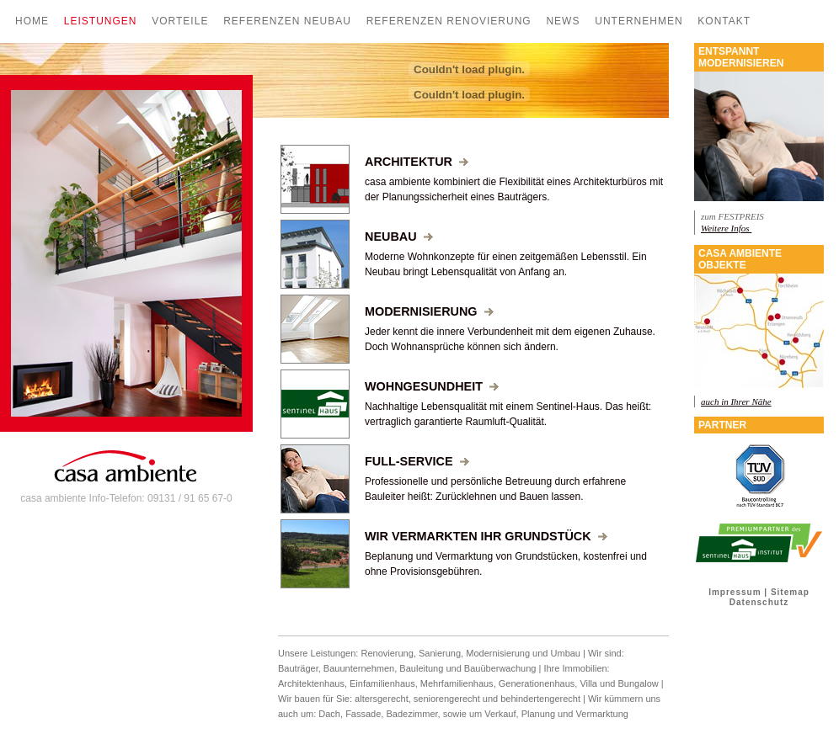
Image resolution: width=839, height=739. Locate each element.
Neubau (399, 236)
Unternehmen (638, 21)
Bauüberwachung (500, 668)
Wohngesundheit (432, 386)
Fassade (363, 714)
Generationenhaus (537, 683)
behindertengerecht (540, 699)
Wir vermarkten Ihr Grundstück (486, 536)
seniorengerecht (447, 699)
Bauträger (298, 668)
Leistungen (100, 21)
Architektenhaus (311, 683)
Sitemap (790, 592)
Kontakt (724, 21)
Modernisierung (429, 311)
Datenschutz (758, 602)
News (563, 21)
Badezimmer (411, 714)
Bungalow (637, 683)
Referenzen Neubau (287, 21)
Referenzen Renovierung (449, 21)
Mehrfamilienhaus (457, 683)
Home (32, 21)
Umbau (565, 653)
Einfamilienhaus (382, 683)
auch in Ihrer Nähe (736, 401)
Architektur (416, 161)
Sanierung (440, 653)
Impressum (734, 592)
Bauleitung (421, 668)
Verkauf (500, 714)
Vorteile (180, 21)
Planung (539, 714)
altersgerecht (382, 699)
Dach (329, 714)
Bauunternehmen (358, 668)
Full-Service (416, 461)
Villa (588, 683)
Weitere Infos (726, 228)
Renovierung (387, 653)
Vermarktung (602, 714)
